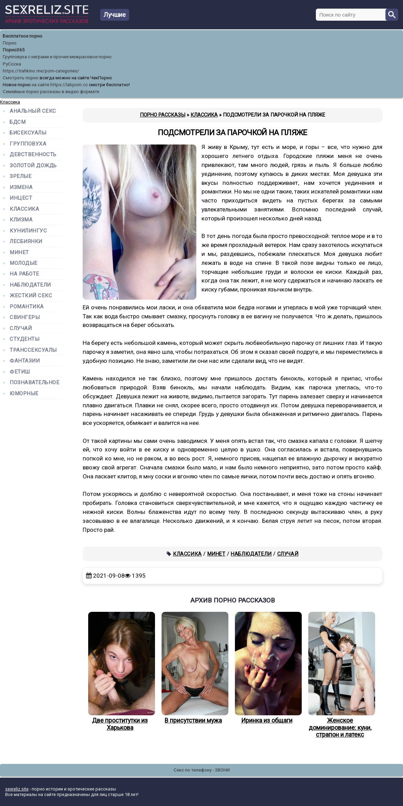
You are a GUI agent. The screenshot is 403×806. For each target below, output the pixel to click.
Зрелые (20, 176)
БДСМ (17, 122)
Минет (216, 554)
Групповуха (28, 144)
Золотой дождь (33, 166)
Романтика (27, 307)
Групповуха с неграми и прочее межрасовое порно (57, 56)
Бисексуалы (28, 133)
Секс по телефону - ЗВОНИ (202, 770)
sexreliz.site (17, 789)
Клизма (21, 220)
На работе (24, 274)
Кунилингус (28, 231)
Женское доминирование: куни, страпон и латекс (340, 675)
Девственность (33, 155)
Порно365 (14, 49)
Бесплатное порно (22, 36)
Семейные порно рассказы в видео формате (51, 91)
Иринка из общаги (266, 668)
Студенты (24, 339)
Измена (21, 187)
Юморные (24, 394)
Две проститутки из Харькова (120, 671)
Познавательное (35, 383)
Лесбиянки (26, 242)
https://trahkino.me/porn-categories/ (41, 70)
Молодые (24, 263)
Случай (288, 554)
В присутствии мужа (193, 668)
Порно (10, 43)
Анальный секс (33, 111)
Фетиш (20, 372)
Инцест (21, 198)
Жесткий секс (31, 296)
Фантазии (25, 361)
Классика (187, 554)
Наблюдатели (251, 554)
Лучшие (115, 14)
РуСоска (12, 64)
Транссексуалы (33, 350)
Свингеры (25, 317)
